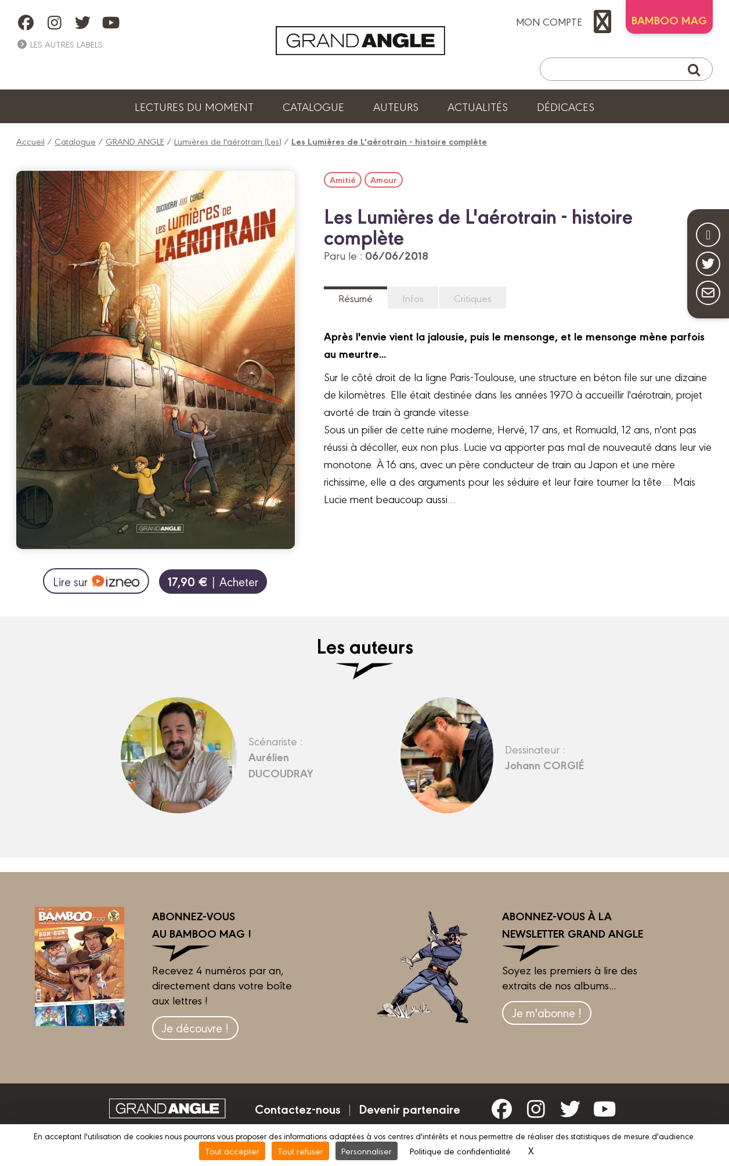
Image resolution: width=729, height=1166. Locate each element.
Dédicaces (565, 106)
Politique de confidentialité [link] (460, 1151)
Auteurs (395, 106)
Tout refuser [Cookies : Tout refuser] (300, 1151)
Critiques (473, 297)
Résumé (355, 297)
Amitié (343, 179)
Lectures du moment (194, 106)
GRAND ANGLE (135, 141)
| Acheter (213, 581)
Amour (383, 179)
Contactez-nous (298, 1108)
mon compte (566, 21)
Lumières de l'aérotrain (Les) (228, 141)
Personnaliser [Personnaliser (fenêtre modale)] (366, 1151)
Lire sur (96, 581)
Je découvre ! (195, 1027)
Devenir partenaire (409, 1108)
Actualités (477, 106)
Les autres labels (59, 44)
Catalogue (313, 106)
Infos (413, 297)
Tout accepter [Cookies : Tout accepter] (232, 1151)
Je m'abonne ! (547, 1012)
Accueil (30, 141)
